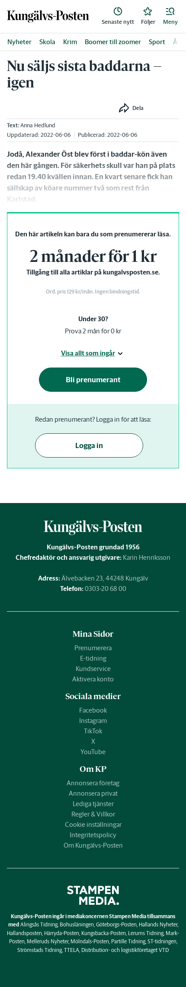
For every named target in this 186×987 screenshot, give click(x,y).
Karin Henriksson (146, 557)
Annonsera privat (93, 793)
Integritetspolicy (93, 835)
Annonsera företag (93, 783)
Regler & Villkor (93, 814)
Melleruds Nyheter (47, 941)
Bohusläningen (77, 924)
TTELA (71, 950)
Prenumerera (93, 648)
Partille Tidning (128, 941)
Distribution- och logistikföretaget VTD (125, 950)
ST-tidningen (162, 941)
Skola (47, 42)
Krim (70, 42)
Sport (157, 42)
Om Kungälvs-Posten (93, 845)
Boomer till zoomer (113, 42)
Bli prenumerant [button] (93, 379)
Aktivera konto (93, 679)
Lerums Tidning (146, 933)
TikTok (93, 731)
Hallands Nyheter (158, 924)
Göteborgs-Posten (116, 924)
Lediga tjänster (93, 804)
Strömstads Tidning (39, 950)
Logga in (89, 445)
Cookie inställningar (93, 824)
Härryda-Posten (61, 933)
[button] (170, 16)
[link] (48, 16)
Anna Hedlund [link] (37, 125)
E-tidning (93, 658)
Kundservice (93, 668)
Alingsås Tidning (39, 924)
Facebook (93, 710)
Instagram (93, 720)
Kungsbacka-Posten (103, 933)
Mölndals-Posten (90, 941)
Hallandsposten (24, 933)
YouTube (93, 752)
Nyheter (19, 42)
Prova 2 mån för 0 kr (93, 331)
